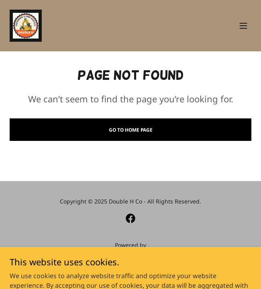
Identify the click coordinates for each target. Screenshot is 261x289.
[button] (243, 26)
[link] (26, 26)
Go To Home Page (131, 129)
